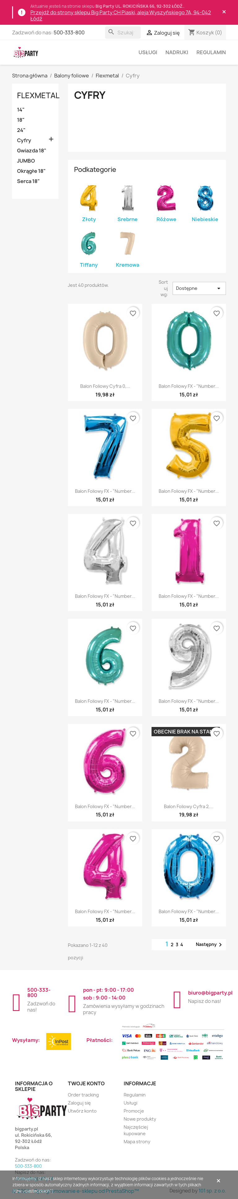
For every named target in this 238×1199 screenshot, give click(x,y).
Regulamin (211, 52)
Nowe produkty (140, 1119)
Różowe (166, 219)
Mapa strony (137, 1141)
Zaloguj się (79, 1103)
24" (21, 130)
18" (20, 119)
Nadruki (176, 52)
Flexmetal (38, 95)
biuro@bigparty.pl (210, 992)
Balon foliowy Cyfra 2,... (189, 806)
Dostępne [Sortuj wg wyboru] (199, 288)
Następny (210, 944)
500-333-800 (69, 32)
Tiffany (89, 264)
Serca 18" (28, 181)
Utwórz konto (82, 1111)
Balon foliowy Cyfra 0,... (105, 386)
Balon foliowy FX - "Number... (189, 386)
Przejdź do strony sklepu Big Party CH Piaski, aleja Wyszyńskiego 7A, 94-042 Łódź (120, 15)
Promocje (134, 1111)
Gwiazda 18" (31, 150)
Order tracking (83, 1095)
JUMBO (26, 160)
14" (20, 109)
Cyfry (24, 140)
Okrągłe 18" (31, 171)
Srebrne (127, 219)
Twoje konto (86, 1083)
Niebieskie (205, 219)
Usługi (148, 52)
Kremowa (127, 264)
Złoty (89, 219)
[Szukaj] (123, 32)
